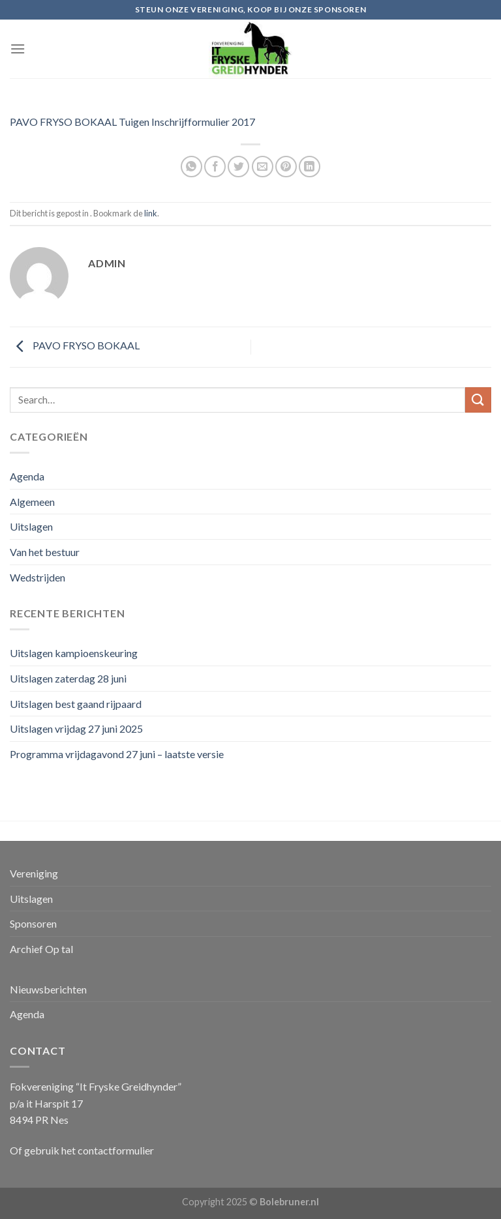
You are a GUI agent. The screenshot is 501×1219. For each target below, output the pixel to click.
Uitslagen (31, 526)
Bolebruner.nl (289, 1201)
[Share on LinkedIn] (309, 166)
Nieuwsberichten (48, 989)
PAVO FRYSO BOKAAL (75, 346)
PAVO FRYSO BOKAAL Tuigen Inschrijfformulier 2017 (132, 121)
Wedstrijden (37, 577)
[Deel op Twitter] (238, 166)
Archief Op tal (41, 949)
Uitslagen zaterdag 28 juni (68, 678)
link (150, 213)
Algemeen (32, 501)
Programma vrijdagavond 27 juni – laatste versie (117, 754)
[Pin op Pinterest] (286, 166)
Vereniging (34, 873)
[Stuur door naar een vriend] (262, 166)
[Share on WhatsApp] (191, 166)
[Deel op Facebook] (215, 166)
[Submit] (478, 400)
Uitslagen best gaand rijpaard (76, 704)
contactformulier (116, 1150)
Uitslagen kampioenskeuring (74, 653)
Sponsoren (33, 923)
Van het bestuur (45, 552)
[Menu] (17, 49)
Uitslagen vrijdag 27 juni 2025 (76, 728)
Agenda (27, 476)
